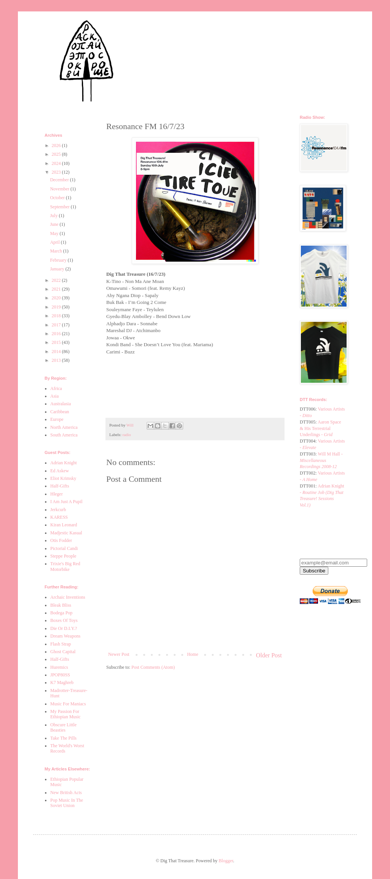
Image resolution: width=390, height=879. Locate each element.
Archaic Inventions (67, 597)
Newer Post (118, 654)
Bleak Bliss (60, 605)
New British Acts (66, 792)
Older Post (269, 655)
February (58, 260)
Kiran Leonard (63, 524)
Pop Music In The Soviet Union (66, 802)
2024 (57, 163)
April (55, 242)
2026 (57, 145)
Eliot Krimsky (63, 478)
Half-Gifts (59, 486)
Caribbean (59, 411)
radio (126, 434)
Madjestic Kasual (66, 532)
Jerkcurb (58, 509)
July (54, 215)
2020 (57, 297)
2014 (57, 351)
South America (64, 435)
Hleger (56, 494)
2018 (57, 315)
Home (192, 654)
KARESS (59, 517)
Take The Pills (63, 738)
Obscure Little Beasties (63, 727)
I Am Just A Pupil (66, 501)
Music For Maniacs (68, 703)
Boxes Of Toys (64, 620)
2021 (57, 289)
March (56, 251)
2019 (57, 307)
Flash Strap (60, 644)
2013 (57, 360)
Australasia (60, 403)
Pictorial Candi (64, 548)
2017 (57, 325)
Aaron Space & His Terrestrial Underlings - (320, 428)
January (57, 269)
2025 (57, 154)
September (60, 206)
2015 (57, 342)
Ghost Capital (62, 651)
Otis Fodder (61, 540)
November (60, 189)
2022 (57, 280)
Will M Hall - (321, 460)
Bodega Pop (61, 612)
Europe (57, 419)
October (58, 197)
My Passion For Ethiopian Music (65, 714)
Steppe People (63, 556)
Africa (56, 388)
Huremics (59, 667)
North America (64, 427)
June (54, 224)
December (60, 179)
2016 (57, 333)
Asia (54, 396)
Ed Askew (59, 470)
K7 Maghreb (62, 682)
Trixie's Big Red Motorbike (65, 566)
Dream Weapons (65, 636)
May (54, 233)
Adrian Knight (63, 462)
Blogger (226, 860)
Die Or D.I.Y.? (63, 628)
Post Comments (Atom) (153, 667)
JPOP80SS (60, 675)
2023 (57, 172)
